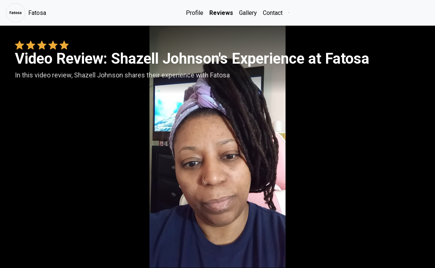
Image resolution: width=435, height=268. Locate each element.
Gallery (248, 12)
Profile (194, 12)
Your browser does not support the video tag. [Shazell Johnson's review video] (217, 147)
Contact (273, 12)
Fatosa (26, 12)
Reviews (221, 12)
